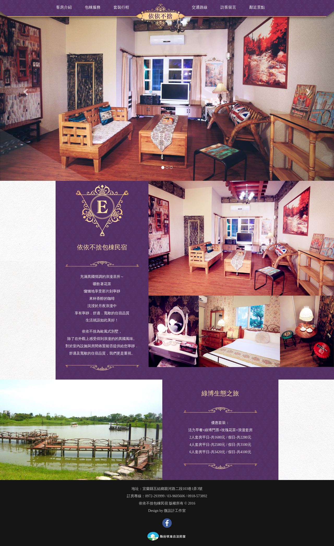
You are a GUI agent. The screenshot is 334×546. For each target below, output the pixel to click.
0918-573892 (197, 496)
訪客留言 (228, 7)
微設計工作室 (175, 511)
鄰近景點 (257, 7)
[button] (25, 90)
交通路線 (199, 7)
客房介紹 (64, 7)
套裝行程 (121, 7)
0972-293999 (154, 496)
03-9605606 (176, 496)
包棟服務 (92, 7)
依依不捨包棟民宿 (153, 503)
